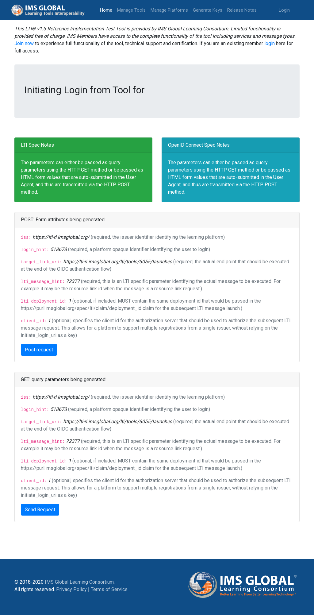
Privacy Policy (71, 589)
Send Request (40, 509)
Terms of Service (109, 589)
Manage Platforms (169, 10)
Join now (24, 43)
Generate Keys (207, 10)
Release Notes (242, 10)
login (269, 43)
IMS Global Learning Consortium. (80, 582)
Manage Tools (131, 10)
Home (107, 9)
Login (284, 10)
